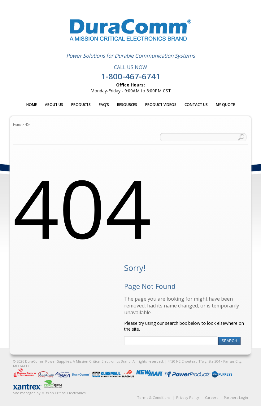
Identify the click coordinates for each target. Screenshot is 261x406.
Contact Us (196, 104)
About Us (54, 104)
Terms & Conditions (153, 397)
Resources (127, 104)
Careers (211, 397)
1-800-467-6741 (130, 76)
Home (31, 104)
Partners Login (236, 397)
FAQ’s (104, 104)
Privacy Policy (187, 397)
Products (81, 104)
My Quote (225, 104)
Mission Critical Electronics (63, 393)
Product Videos (160, 104)
